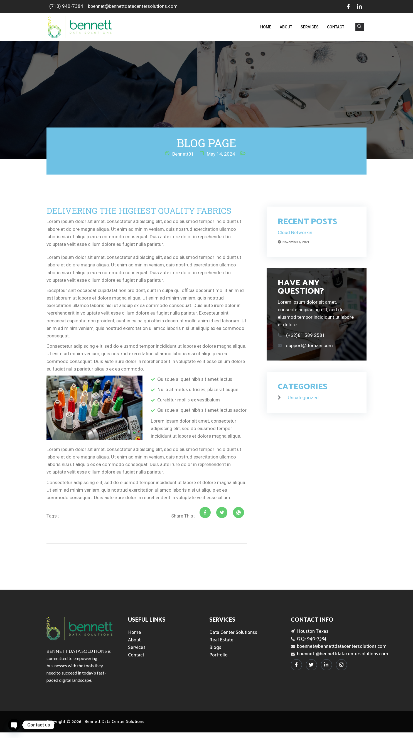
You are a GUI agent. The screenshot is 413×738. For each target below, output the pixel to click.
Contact (335, 27)
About (286, 27)
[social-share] (205, 512)
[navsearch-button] (359, 27)
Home (265, 27)
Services (310, 27)
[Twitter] (311, 664)
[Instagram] (341, 664)
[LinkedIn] (359, 6)
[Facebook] (348, 6)
